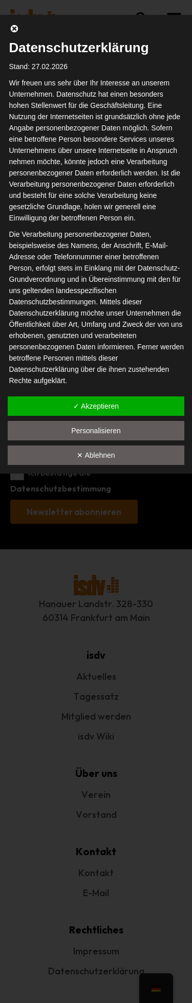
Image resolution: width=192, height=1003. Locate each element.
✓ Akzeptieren (96, 406)
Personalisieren (96, 431)
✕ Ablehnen (96, 455)
